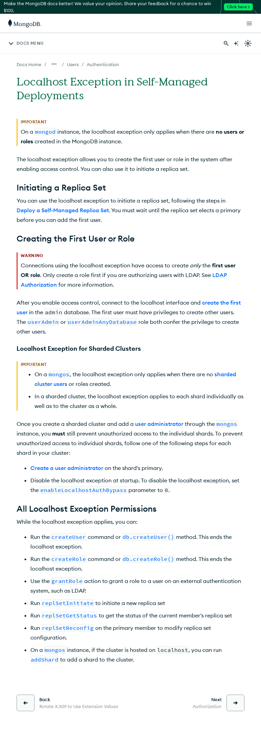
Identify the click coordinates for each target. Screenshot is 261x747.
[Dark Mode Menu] (248, 43)
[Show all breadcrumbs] (54, 64)
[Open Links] (249, 23)
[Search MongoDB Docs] (226, 43)
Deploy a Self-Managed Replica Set (63, 210)
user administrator (159, 423)
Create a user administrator (66, 467)
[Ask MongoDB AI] (236, 43)
